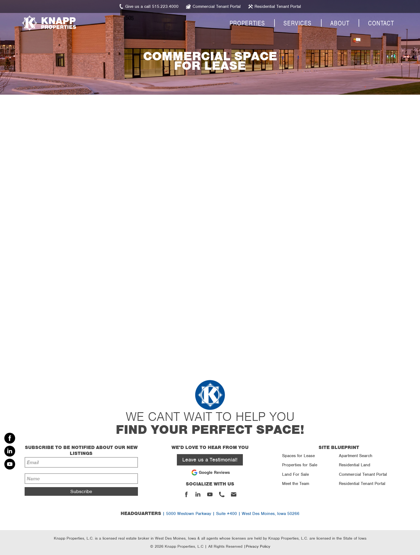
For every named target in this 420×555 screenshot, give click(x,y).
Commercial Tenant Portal (363, 474)
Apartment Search (355, 455)
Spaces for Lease (298, 455)
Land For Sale (295, 474)
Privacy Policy (258, 546)
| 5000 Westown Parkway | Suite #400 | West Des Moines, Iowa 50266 (210, 513)
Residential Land (354, 465)
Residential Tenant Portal (362, 483)
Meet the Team (295, 483)
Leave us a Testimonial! (209, 459)
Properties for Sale (299, 465)
